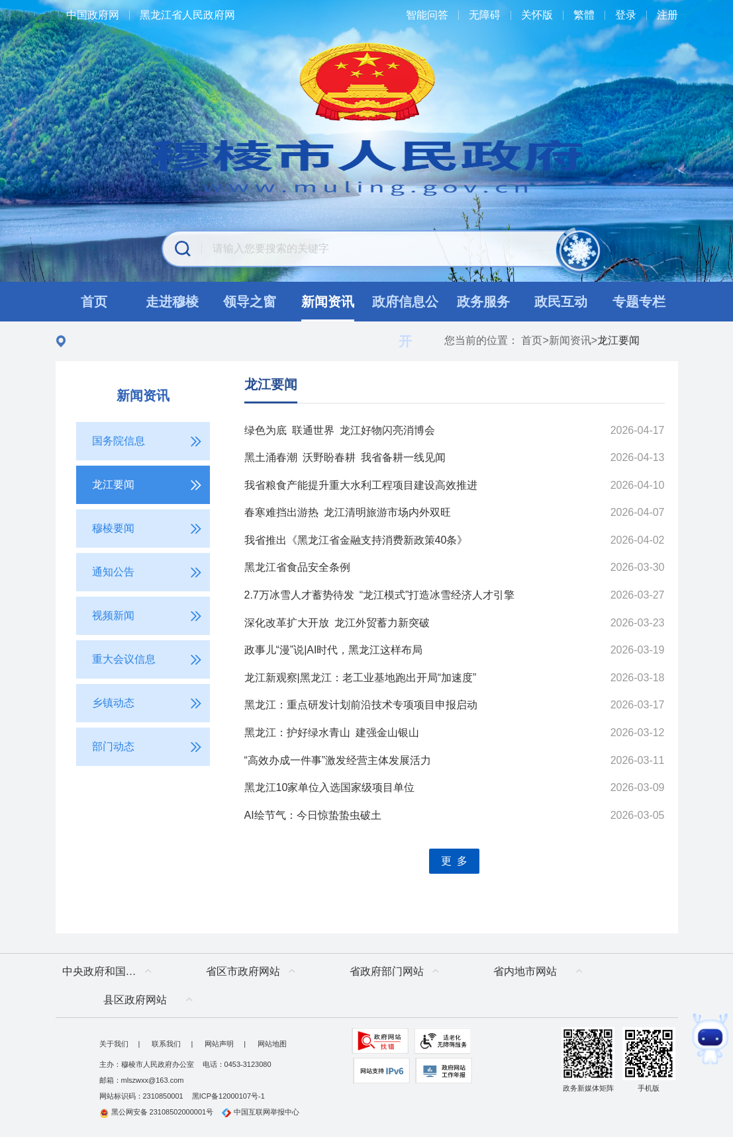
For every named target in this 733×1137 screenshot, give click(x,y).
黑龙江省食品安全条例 (297, 567)
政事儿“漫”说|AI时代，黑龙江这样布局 (333, 649)
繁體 (584, 15)
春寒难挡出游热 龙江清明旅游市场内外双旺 (347, 512)
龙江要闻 (270, 384)
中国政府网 (92, 15)
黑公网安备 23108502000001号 (156, 1112)
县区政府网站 (135, 999)
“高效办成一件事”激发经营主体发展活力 (338, 760)
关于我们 (113, 1044)
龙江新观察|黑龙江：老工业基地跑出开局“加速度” (360, 677)
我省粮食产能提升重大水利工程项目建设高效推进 (360, 485)
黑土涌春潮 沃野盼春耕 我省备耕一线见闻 (345, 457)
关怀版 (537, 15)
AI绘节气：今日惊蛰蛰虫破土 (312, 815)
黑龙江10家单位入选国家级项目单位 (329, 787)
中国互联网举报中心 (260, 1112)
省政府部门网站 (387, 971)
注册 (667, 15)
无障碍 (485, 15)
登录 (625, 15)
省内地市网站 (525, 971)
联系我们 (166, 1044)
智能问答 (427, 15)
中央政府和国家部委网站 (110, 971)
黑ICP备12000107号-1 (228, 1096)
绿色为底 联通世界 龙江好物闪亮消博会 (339, 430)
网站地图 (272, 1044)
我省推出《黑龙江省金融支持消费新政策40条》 (356, 540)
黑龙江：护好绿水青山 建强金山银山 (331, 732)
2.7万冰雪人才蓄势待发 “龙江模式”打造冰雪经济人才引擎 (379, 595)
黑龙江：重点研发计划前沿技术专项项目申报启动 (360, 704)
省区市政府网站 (243, 971)
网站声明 (219, 1044)
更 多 (454, 860)
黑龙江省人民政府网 (187, 15)
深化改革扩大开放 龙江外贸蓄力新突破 (337, 622)
